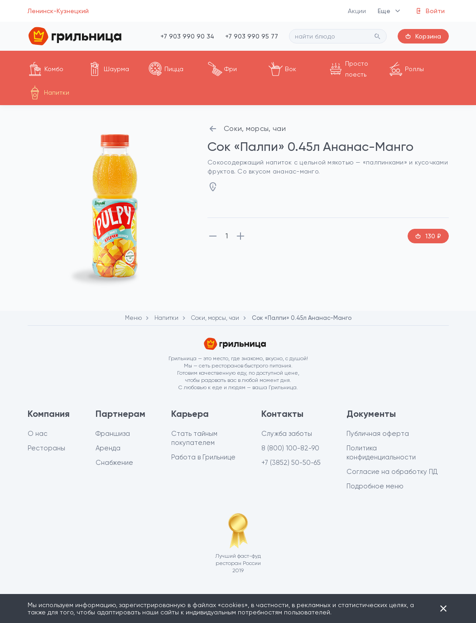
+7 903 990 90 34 (187, 36)
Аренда (108, 448)
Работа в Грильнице (203, 457)
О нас (38, 434)
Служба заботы (286, 434)
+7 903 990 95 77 (251, 36)
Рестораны (46, 448)
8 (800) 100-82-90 (290, 448)
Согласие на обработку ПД (392, 472)
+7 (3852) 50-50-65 (291, 463)
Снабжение (114, 463)
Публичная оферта (377, 434)
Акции (357, 10)
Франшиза (113, 434)
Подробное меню (375, 486)
